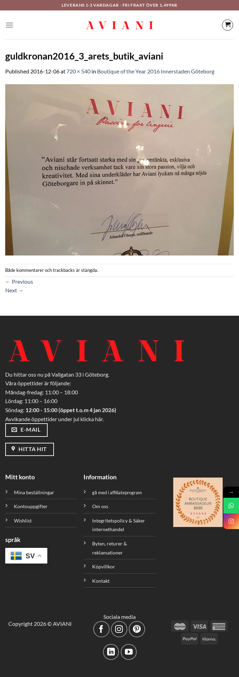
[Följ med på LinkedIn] (111, 652)
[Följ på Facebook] (101, 629)
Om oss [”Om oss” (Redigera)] (100, 506)
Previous (19, 281)
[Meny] (9, 24)
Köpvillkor (103, 566)
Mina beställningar (34, 492)
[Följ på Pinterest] (137, 629)
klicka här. (92, 419)
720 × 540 (78, 71)
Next (14, 290)
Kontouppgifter (31, 506)
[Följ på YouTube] (129, 652)
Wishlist (23, 521)
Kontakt (101, 581)
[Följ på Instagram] (119, 629)
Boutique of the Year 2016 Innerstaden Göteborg (155, 71)
